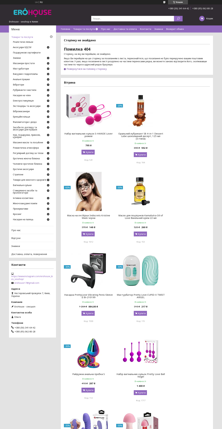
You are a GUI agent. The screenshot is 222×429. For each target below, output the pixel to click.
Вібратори (18, 85)
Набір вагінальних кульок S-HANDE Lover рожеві (87, 134)
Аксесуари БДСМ (22, 47)
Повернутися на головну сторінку (87, 68)
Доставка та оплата (125, 28)
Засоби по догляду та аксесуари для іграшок (25, 128)
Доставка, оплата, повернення (29, 253)
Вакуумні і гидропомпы (25, 74)
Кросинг (17, 214)
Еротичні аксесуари (23, 169)
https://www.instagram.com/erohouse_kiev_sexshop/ (32, 278)
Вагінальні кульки (22, 185)
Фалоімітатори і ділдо (25, 122)
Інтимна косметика (23, 198)
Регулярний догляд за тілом (28, 153)
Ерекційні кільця (21, 117)
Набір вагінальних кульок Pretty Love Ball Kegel (137, 295)
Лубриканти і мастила (24, 90)
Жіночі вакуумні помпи (25, 203)
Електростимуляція (23, 101)
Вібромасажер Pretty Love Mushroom (87, 376)
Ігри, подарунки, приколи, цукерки (27, 136)
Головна (65, 28)
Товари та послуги (84, 28)
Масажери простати (24, 63)
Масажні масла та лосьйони (28, 142)
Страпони (18, 174)
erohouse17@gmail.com (26, 282)
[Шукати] (178, 18)
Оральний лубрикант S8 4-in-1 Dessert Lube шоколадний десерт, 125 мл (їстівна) (136, 136)
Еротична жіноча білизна (26, 158)
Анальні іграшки (21, 79)
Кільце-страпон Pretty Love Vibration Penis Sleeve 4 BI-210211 (186, 377)
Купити (88, 152)
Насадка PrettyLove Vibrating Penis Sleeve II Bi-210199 (137, 216)
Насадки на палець (23, 219)
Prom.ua (126, 423)
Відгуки (15, 238)
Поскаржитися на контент (108, 426)
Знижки (158, 28)
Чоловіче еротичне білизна (27, 164)
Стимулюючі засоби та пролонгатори (25, 191)
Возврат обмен (175, 28)
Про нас (105, 28)
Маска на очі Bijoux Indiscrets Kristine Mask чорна (186, 134)
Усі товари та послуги (195, 412)
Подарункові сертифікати (27, 53)
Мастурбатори (21, 69)
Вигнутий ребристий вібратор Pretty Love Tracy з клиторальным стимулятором (186, 297)
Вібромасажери (21, 111)
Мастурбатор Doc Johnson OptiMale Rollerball (137, 377)
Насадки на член (22, 95)
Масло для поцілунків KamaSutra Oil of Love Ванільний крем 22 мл (87, 216)
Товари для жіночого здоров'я (29, 180)
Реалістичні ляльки (23, 42)
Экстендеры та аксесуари (27, 106)
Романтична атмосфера (26, 148)
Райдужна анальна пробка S (87, 294)
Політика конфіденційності (134, 426)
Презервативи (20, 209)
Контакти (145, 28)
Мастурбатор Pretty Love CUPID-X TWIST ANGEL (186, 216)
